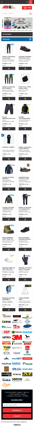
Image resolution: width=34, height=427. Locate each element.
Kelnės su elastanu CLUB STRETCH (25, 147)
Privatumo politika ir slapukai (13, 392)
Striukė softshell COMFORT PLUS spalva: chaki (8, 208)
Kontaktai (25, 396)
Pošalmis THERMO (8, 147)
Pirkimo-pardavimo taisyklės (18, 394)
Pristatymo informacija (14, 396)
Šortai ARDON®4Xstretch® (8, 117)
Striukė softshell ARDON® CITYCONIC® (8, 178)
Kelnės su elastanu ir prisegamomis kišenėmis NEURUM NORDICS (25, 208)
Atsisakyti (17, 416)
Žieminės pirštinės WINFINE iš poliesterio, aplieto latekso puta (8, 298)
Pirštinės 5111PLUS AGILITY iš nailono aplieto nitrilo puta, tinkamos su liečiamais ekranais (25, 268)
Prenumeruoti (17, 410)
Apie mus (26, 392)
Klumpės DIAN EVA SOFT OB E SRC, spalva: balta (8, 268)
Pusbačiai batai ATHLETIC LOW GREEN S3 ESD (24, 178)
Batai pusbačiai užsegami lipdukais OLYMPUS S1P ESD (25, 238)
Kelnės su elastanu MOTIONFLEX (8, 87)
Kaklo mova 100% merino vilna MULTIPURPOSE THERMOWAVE (25, 87)
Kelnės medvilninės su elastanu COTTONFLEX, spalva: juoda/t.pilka (8, 57)
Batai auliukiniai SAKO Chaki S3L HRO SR (7, 238)
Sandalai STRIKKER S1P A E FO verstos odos (25, 57)
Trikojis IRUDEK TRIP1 (24, 298)
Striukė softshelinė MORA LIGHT (25, 117)
